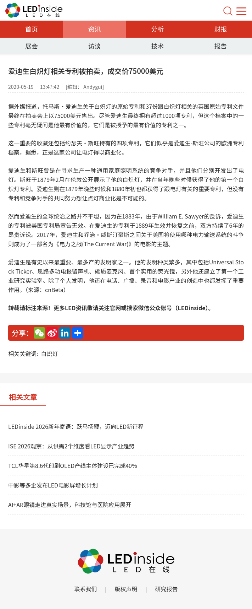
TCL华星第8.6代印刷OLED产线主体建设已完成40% (72, 465)
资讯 (94, 28)
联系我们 (85, 588)
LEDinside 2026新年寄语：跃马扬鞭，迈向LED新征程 (76, 426)
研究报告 (166, 588)
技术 (157, 45)
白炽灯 (49, 353)
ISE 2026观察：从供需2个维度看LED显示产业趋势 (71, 446)
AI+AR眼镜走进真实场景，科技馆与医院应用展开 (69, 504)
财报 (220, 28)
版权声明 (125, 588)
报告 (220, 45)
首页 (31, 28)
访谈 (94, 45)
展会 (31, 45)
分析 (157, 28)
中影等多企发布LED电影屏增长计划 (53, 485)
